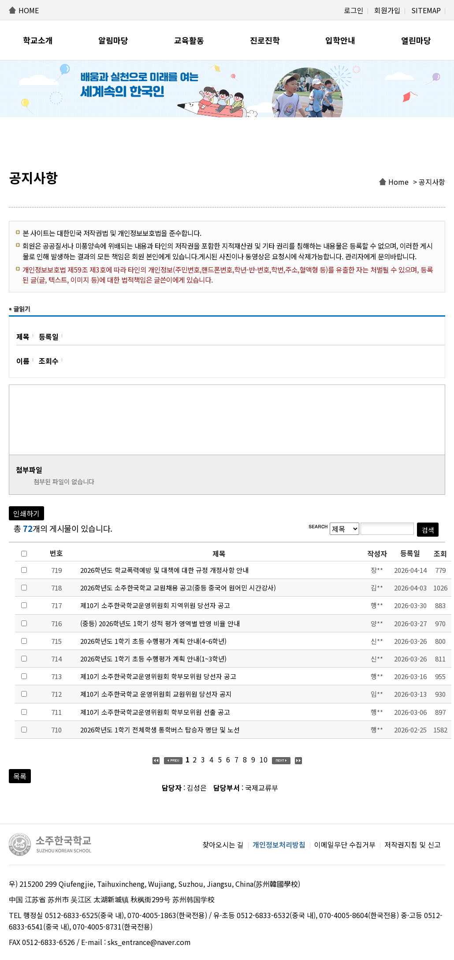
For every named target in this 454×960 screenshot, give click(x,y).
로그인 (354, 10)
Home (398, 181)
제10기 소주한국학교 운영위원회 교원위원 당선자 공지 (156, 694)
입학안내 (340, 40)
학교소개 (38, 40)
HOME (29, 10)
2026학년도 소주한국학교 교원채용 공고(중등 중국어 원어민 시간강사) (178, 587)
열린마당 (416, 40)
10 (264, 759)
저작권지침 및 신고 (412, 844)
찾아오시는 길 (223, 844)
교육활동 (189, 40)
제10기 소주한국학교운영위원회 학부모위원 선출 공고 (155, 712)
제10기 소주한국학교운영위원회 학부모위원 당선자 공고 (158, 676)
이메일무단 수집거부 (345, 844)
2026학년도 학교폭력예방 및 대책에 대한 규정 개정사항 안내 (164, 570)
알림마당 (113, 40)
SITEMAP (426, 10)
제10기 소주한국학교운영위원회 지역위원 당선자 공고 (155, 605)
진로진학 (265, 40)
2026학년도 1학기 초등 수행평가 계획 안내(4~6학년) (153, 641)
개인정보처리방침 (279, 844)
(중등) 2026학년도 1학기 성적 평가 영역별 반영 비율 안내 (160, 623)
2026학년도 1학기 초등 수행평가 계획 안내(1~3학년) (153, 658)
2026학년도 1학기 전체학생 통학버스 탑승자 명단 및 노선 (160, 729)
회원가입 (387, 10)
